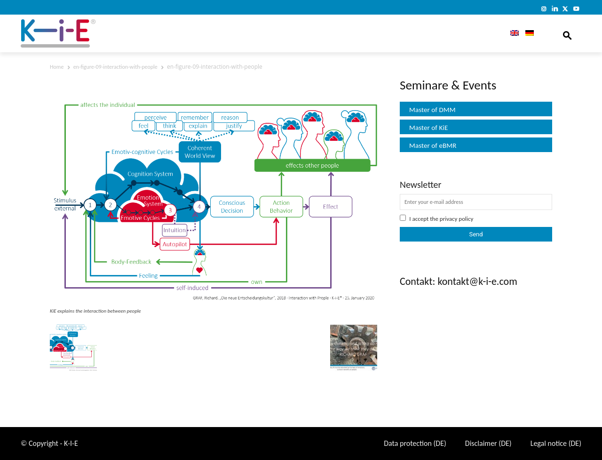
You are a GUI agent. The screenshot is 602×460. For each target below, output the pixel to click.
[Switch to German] (529, 33)
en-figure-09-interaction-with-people (115, 67)
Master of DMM (432, 109)
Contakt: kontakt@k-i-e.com (458, 281)
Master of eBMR (433, 145)
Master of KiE (428, 127)
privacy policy (457, 218)
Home (56, 67)
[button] (567, 33)
